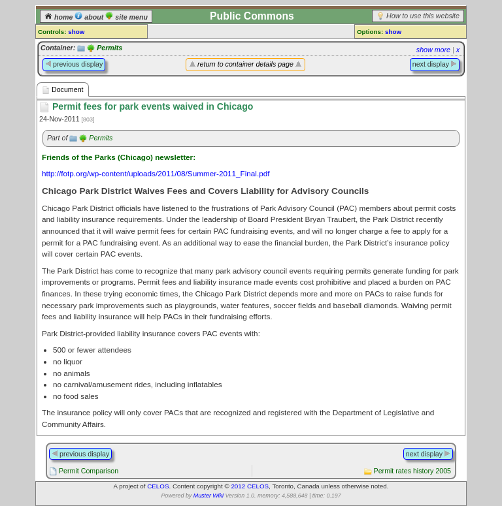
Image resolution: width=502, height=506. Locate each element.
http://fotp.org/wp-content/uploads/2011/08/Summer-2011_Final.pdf (156, 173)
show (76, 31)
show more (433, 50)
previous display (74, 64)
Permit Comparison (88, 471)
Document (63, 90)
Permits (109, 48)
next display (434, 64)
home (59, 17)
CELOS (158, 486)
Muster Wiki (208, 495)
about (90, 17)
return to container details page (245, 64)
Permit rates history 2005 (412, 471)
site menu (126, 17)
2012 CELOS (250, 486)
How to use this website (423, 16)
